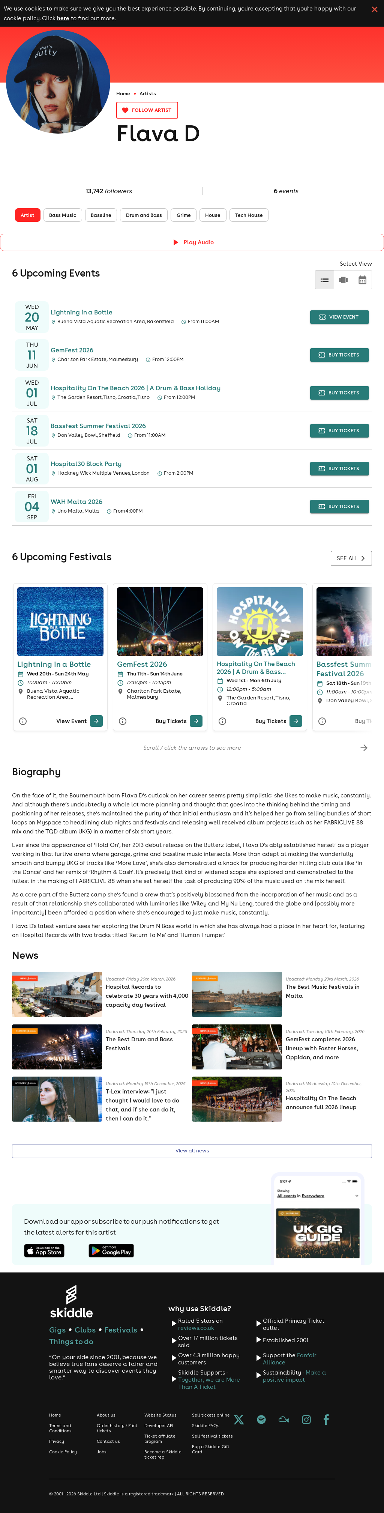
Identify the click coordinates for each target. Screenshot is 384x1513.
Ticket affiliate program (160, 1438)
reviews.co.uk (196, 1327)
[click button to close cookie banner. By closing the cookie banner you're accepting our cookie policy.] (374, 9)
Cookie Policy (63, 1451)
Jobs (101, 1451)
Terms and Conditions (60, 1428)
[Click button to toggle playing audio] (192, 242)
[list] (324, 279)
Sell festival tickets (212, 1436)
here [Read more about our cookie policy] (63, 18)
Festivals (121, 1329)
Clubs (85, 1329)
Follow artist (147, 110)
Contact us (108, 1441)
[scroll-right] (364, 748)
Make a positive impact (294, 1376)
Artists (148, 93)
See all (351, 558)
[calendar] (362, 279)
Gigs (57, 1329)
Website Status (160, 1415)
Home (123, 93)
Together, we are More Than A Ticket (209, 1383)
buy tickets (339, 355)
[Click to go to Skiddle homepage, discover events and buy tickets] (71, 1301)
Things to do (71, 1341)
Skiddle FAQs (205, 1425)
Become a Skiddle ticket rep (163, 1454)
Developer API (158, 1425)
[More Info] (22, 721)
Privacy (56, 1441)
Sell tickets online (211, 1415)
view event (339, 317)
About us (106, 1415)
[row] (343, 279)
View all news (192, 1151)
